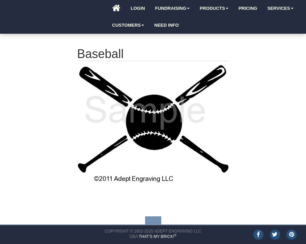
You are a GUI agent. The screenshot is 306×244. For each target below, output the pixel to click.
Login (138, 8)
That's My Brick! (157, 236)
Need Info (166, 25)
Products (214, 8)
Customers (128, 25)
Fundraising (172, 8)
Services (280, 8)
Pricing (248, 8)
